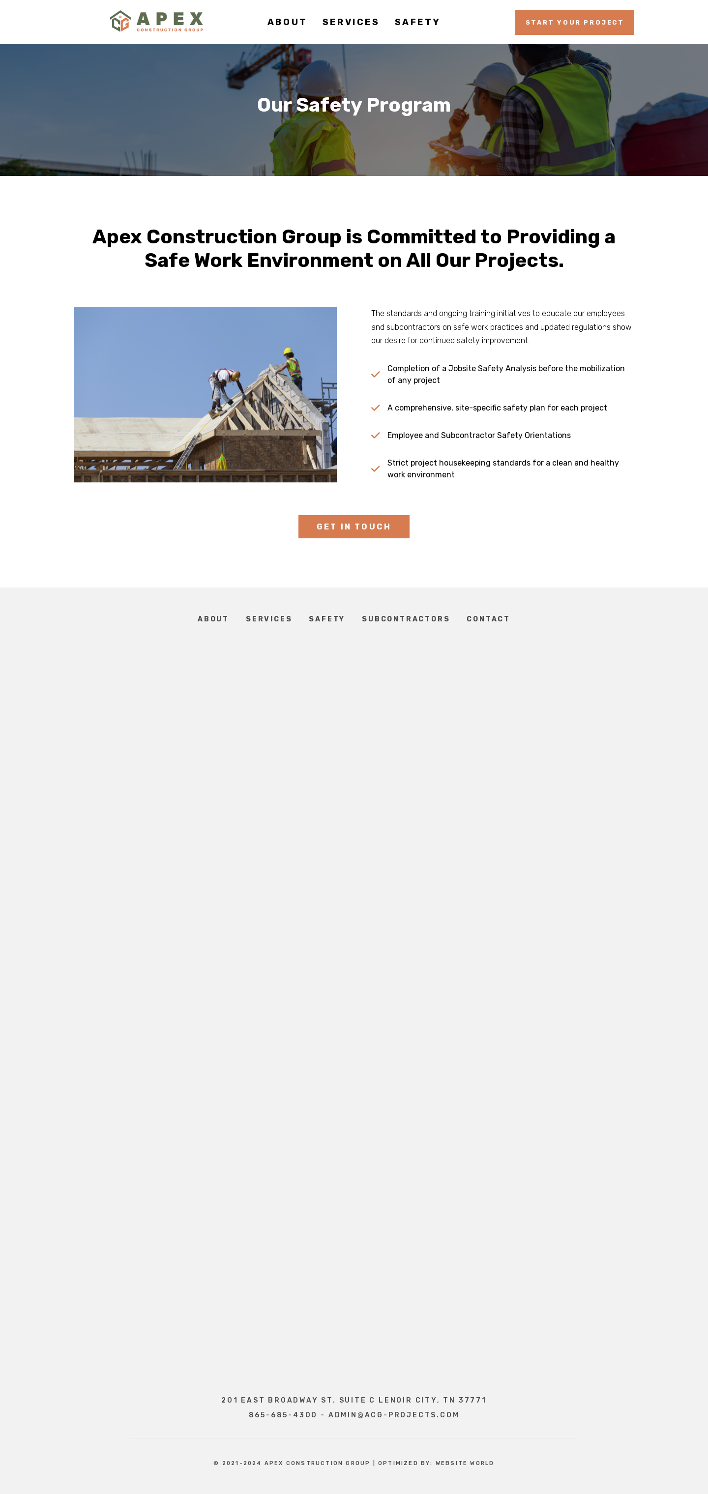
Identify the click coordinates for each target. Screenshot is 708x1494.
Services (269, 619)
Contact (488, 619)
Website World (465, 1463)
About (213, 619)
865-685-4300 (283, 1415)
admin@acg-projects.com (394, 1415)
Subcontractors (406, 619)
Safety (327, 619)
